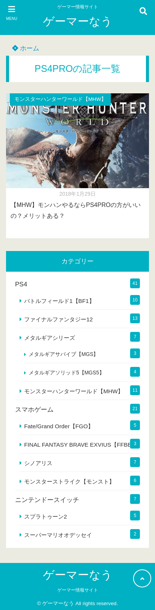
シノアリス (38, 463)
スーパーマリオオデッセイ (58, 535)
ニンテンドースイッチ (47, 500)
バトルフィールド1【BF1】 (59, 301)
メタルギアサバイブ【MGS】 (63, 354)
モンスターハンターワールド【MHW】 (60, 99)
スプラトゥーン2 (45, 516)
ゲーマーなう (77, 21)
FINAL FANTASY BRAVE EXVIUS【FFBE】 (80, 444)
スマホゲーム (34, 409)
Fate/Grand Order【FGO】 (59, 426)
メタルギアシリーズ (49, 338)
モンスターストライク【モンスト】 (69, 481)
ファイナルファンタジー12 (58, 319)
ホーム (25, 48)
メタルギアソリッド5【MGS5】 (66, 373)
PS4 (21, 284)
